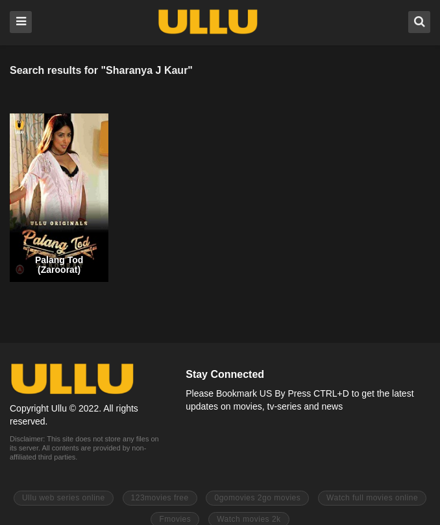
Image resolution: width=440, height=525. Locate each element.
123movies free (160, 497)
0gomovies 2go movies (257, 497)
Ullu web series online (63, 497)
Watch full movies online (372, 497)
